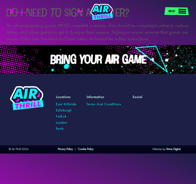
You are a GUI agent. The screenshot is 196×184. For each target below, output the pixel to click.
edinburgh (64, 110)
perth (60, 129)
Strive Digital (173, 149)
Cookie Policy (85, 149)
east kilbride (66, 104)
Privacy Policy (65, 149)
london (61, 123)
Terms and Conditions (104, 104)
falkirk (61, 117)
